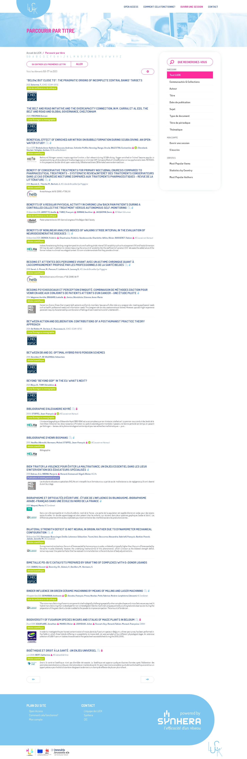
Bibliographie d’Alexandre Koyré (49, 409)
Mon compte (36, 719)
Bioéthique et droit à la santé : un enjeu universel (61, 650)
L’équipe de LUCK (93, 711)
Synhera (88, 715)
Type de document (180, 115)
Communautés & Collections (185, 81)
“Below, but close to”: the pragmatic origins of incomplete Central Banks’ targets (84, 80)
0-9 (28, 56)
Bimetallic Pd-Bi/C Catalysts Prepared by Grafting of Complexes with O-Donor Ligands (87, 562)
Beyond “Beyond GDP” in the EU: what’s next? (57, 380)
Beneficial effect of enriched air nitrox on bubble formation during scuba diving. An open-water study (89, 141)
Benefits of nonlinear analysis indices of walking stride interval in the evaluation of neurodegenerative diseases (86, 231)
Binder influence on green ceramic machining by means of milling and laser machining (85, 591)
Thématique (176, 129)
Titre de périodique (180, 122)
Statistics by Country (181, 170)
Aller (79, 64)
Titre (172, 95)
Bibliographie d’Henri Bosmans (47, 437)
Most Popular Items (180, 163)
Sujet (172, 109)
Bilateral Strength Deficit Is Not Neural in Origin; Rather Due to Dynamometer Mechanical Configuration (89, 530)
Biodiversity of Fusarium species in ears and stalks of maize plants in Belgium (80, 619)
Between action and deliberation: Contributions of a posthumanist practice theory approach (86, 322)
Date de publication (180, 102)
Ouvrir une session (179, 143)
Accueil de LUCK (34, 52)
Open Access (131, 6)
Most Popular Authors (181, 177)
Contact (213, 6)
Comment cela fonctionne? (159, 6)
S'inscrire (175, 149)
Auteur (173, 88)
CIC (85, 719)
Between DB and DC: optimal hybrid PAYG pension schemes (66, 352)
